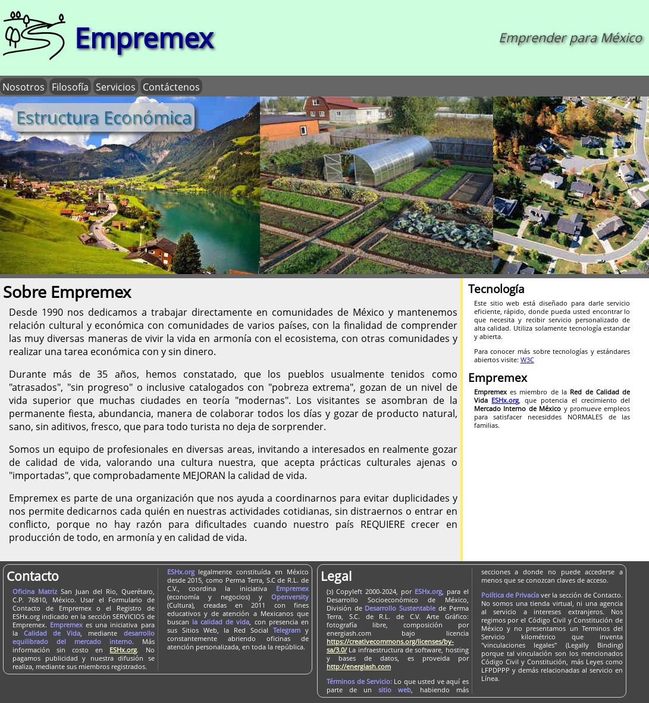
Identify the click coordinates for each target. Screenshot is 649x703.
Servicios (116, 86)
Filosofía (70, 86)
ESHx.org (123, 649)
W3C (527, 359)
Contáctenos (171, 86)
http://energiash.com (359, 666)
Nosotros (23, 86)
